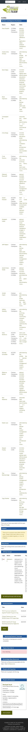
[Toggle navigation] (25, 9)
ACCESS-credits (21, 384)
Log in (24, 1)
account (21, 35)
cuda (20, 201)
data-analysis (22, 340)
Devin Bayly (5, 70)
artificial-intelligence (22, 45)
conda (25, 199)
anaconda (22, 116)
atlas (24, 302)
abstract (21, 28)
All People (7, 525)
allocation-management (23, 187)
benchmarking (23, 62)
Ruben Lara (5, 423)
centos (24, 107)
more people (6, 712)
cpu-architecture (22, 146)
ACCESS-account (21, 33)
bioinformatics (23, 509)
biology (21, 314)
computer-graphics (22, 90)
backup (21, 57)
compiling (22, 410)
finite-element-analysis (21, 210)
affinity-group (23, 75)
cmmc (21, 437)
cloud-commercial (22, 126)
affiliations (22, 37)
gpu (27, 580)
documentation (23, 151)
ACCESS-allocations (22, 135)
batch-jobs (22, 61)
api (20, 302)
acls (20, 97)
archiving (21, 161)
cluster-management (23, 258)
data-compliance (22, 326)
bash (20, 59)
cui (20, 442)
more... (21, 48)
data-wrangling (23, 341)
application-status (22, 42)
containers (22, 143)
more (4, 628)
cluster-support (21, 261)
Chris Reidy (5, 133)
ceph (20, 109)
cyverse (21, 149)
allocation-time (22, 191)
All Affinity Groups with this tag (12, 596)
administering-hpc (23, 52)
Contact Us (21, 729)
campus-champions (22, 232)
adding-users (22, 73)
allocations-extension (22, 78)
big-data (21, 336)
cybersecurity (23, 323)
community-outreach (22, 87)
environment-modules (23, 205)
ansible (21, 55)
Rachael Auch (7, 684)
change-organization (22, 236)
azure (25, 118)
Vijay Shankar (5, 498)
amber (21, 298)
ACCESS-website (21, 387)
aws (26, 55)
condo (21, 320)
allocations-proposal (22, 81)
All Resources (11, 664)
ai (19, 39)
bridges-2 (22, 230)
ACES (20, 138)
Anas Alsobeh (5, 28)
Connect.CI (13, 729)
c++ (20, 64)
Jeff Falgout (5, 244)
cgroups (21, 255)
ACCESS (21, 30)
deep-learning (23, 203)
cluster (21, 360)
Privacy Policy (14, 728)
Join (19, 1)
